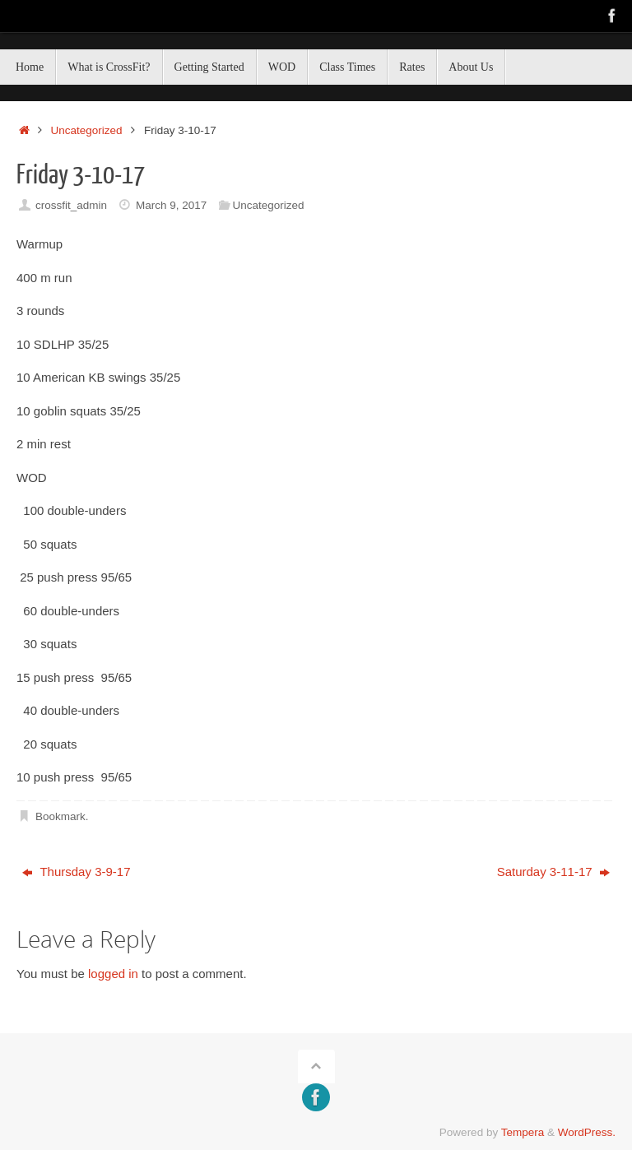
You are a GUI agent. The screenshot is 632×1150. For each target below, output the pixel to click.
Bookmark (60, 816)
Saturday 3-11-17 (553, 872)
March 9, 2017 (171, 205)
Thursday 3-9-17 (76, 872)
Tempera (523, 1132)
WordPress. (587, 1132)
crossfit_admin (71, 205)
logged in (113, 974)
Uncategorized (87, 130)
